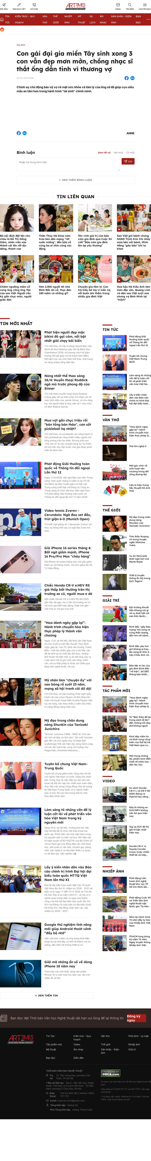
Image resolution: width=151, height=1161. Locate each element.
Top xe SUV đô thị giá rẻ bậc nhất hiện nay (139, 829)
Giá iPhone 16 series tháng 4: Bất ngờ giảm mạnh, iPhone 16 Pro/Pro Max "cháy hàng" (67, 552)
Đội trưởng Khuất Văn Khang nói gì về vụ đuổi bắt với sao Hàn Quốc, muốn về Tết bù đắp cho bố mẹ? (139, 614)
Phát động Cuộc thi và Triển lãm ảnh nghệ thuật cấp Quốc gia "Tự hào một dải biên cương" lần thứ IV (140, 905)
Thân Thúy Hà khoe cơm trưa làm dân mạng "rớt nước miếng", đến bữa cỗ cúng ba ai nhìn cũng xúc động (55, 242)
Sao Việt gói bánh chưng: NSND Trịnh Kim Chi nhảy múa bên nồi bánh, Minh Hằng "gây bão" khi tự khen (133, 242)
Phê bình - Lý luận (138, 1036)
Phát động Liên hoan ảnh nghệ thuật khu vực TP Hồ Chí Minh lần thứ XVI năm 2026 (139, 884)
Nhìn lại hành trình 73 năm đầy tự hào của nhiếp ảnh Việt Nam (139, 921)
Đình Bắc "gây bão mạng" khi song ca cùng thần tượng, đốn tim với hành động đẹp (139, 632)
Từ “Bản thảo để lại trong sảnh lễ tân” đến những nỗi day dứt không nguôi (140, 721)
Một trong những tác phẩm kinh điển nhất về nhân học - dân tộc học (140, 760)
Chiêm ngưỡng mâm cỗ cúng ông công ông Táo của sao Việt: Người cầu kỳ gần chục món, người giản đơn (15, 293)
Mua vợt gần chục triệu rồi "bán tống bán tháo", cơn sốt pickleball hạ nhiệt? (67, 424)
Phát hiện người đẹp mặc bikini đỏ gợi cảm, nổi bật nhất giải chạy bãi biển (65, 336)
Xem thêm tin (48, 995)
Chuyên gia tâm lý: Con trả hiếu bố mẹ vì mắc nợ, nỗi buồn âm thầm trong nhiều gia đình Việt (94, 291)
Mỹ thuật (51, 1049)
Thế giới (111, 510)
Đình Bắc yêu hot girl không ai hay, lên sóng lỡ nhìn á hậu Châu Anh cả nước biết (139, 652)
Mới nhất (118, 152)
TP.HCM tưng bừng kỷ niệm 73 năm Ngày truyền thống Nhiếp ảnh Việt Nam (139, 942)
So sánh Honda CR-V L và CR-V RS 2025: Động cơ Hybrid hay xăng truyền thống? (139, 793)
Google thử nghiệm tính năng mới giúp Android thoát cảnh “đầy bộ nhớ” (67, 929)
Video (109, 781)
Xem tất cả (104, 152)
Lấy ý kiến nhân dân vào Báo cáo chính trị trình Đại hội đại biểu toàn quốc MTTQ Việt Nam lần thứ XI (68, 873)
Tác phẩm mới (116, 690)
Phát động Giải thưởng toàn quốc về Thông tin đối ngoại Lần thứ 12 (67, 468)
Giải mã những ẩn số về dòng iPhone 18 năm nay (68, 964)
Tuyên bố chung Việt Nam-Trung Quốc (138, 358)
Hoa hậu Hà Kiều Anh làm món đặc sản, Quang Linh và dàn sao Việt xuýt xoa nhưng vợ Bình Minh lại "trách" (133, 293)
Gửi (128, 161)
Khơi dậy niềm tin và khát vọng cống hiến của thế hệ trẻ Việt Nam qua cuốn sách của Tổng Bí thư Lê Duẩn (140, 743)
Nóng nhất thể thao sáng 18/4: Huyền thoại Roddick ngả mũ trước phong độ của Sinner (67, 382)
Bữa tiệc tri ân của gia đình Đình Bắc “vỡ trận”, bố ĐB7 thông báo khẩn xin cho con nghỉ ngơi (139, 673)
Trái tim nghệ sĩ (137, 446)
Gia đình (21, 45)
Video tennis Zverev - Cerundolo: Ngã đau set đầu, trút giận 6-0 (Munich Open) (67, 515)
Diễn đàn (78, 1057)
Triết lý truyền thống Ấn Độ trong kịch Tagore (139, 578)
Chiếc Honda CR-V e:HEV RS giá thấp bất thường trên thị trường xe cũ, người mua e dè (68, 589)
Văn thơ (111, 420)
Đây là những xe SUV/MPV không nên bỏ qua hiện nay (138, 812)
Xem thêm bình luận (77, 180)
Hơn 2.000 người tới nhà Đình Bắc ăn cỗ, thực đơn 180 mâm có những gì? (55, 290)
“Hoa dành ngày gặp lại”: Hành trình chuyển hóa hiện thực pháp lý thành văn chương (66, 629)
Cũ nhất (130, 152)
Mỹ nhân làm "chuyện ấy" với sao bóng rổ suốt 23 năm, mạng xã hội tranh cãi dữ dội (68, 684)
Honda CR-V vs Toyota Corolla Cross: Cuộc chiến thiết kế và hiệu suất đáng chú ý (139, 852)
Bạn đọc (50, 1057)
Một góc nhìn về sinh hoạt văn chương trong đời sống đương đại (139, 470)
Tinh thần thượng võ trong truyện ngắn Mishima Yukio (139, 541)
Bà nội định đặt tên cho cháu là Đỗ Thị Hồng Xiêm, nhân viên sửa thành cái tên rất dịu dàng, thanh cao (15, 242)
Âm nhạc (78, 1049)
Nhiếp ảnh (113, 871)
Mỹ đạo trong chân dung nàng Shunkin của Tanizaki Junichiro (66, 724)
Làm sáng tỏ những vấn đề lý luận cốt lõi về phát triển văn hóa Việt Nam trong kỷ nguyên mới (67, 816)
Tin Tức (110, 329)
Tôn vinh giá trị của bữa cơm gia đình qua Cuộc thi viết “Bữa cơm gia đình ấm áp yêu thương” (95, 240)
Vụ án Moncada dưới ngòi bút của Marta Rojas (139, 558)
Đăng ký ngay (133, 1018)
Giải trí (111, 600)
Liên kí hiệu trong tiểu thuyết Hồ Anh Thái (139, 488)
